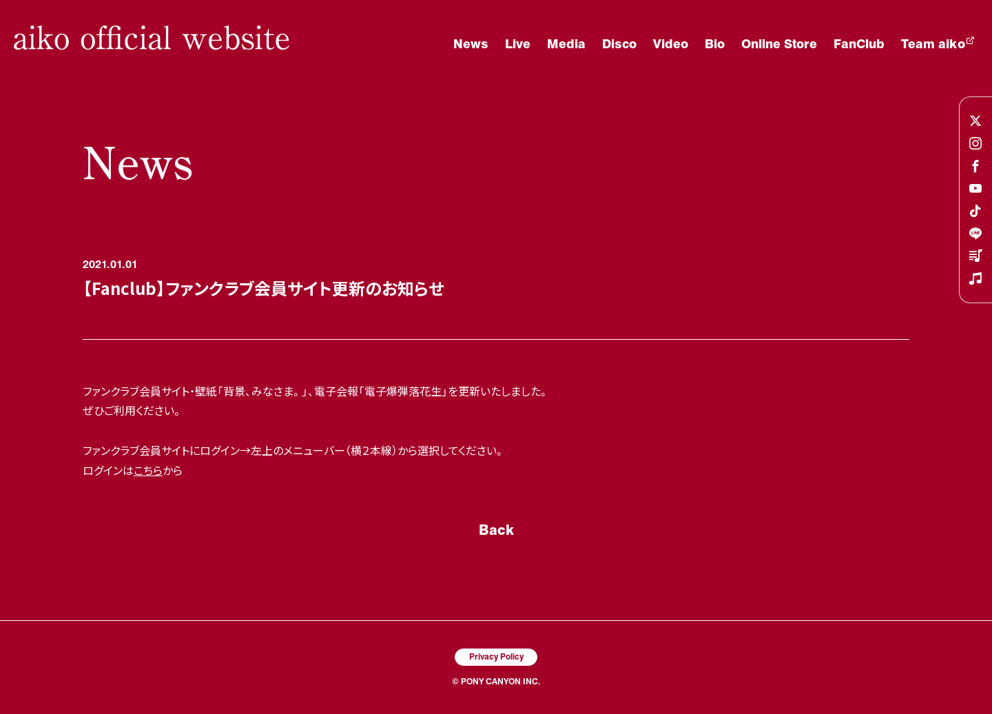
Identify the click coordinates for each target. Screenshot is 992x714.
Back (496, 529)
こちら (148, 470)
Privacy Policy (496, 656)
